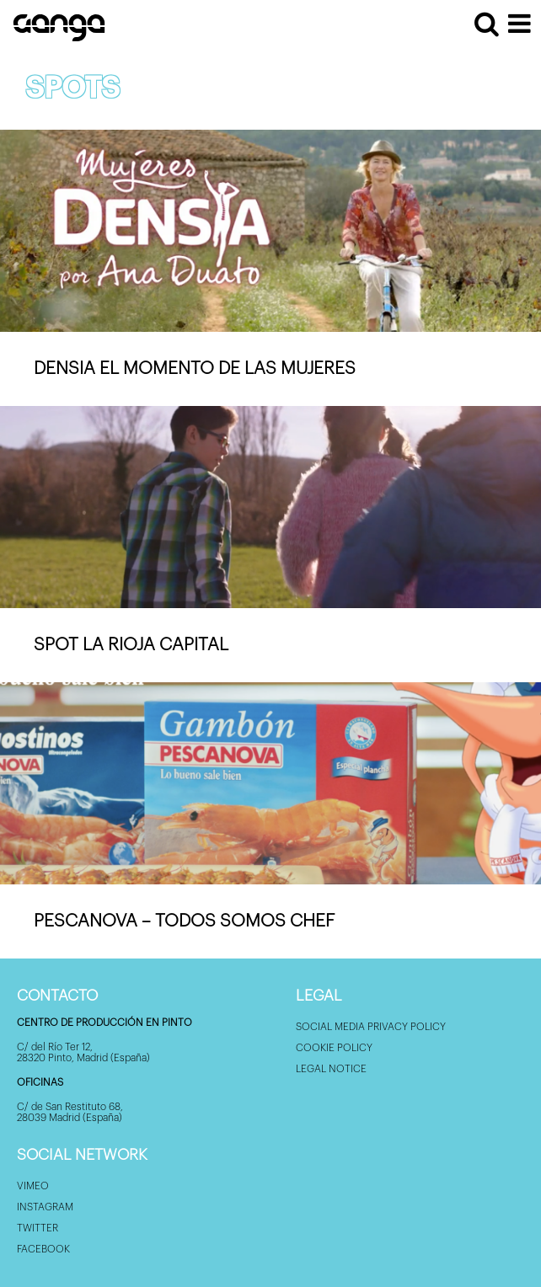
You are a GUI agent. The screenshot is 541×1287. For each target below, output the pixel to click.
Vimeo (33, 1186)
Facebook (43, 1249)
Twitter (37, 1228)
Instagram (45, 1207)
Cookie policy (334, 1048)
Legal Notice (331, 1069)
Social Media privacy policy (371, 1027)
